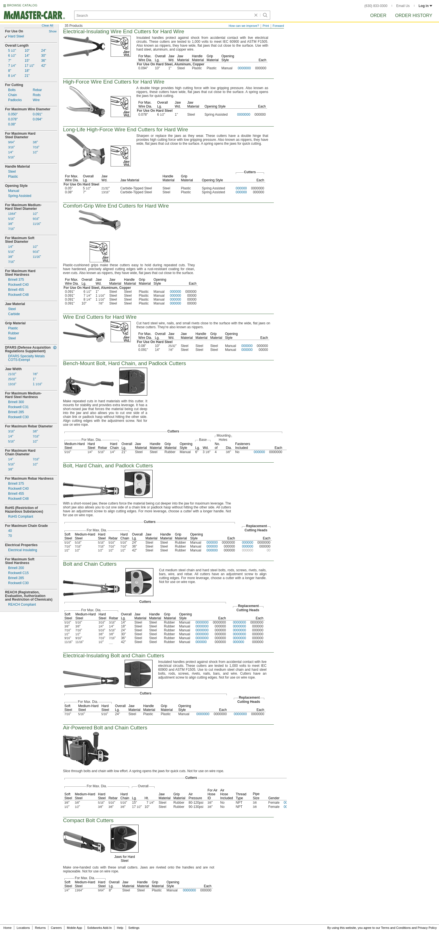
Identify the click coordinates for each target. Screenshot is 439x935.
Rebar (37, 90)
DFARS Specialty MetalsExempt (26, 358)
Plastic (13, 177)
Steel (12, 171)
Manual (13, 191)
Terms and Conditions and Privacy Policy (409, 927)
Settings (133, 927)
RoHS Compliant (20, 516)
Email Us (403, 6)
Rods (37, 95)
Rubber (13, 333)
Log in (425, 6)
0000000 (244, 68)
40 (10, 531)
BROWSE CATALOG (22, 5)
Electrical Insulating (22, 550)
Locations (23, 927)
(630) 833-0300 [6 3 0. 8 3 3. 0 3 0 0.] (376, 6)
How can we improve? (244, 25)
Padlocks (15, 100)
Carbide (14, 314)
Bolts (12, 90)
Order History (413, 15)
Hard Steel (16, 36)
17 (29, 66)
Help (120, 927)
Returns (40, 927)
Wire (36, 100)
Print (266, 25)
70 (10, 536)
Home (7, 927)
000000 (241, 188)
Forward (278, 25)
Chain (12, 95)
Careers (56, 927)
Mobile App (74, 927)
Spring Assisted (19, 196)
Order (378, 15)
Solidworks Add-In (99, 927)
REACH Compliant (22, 604)
